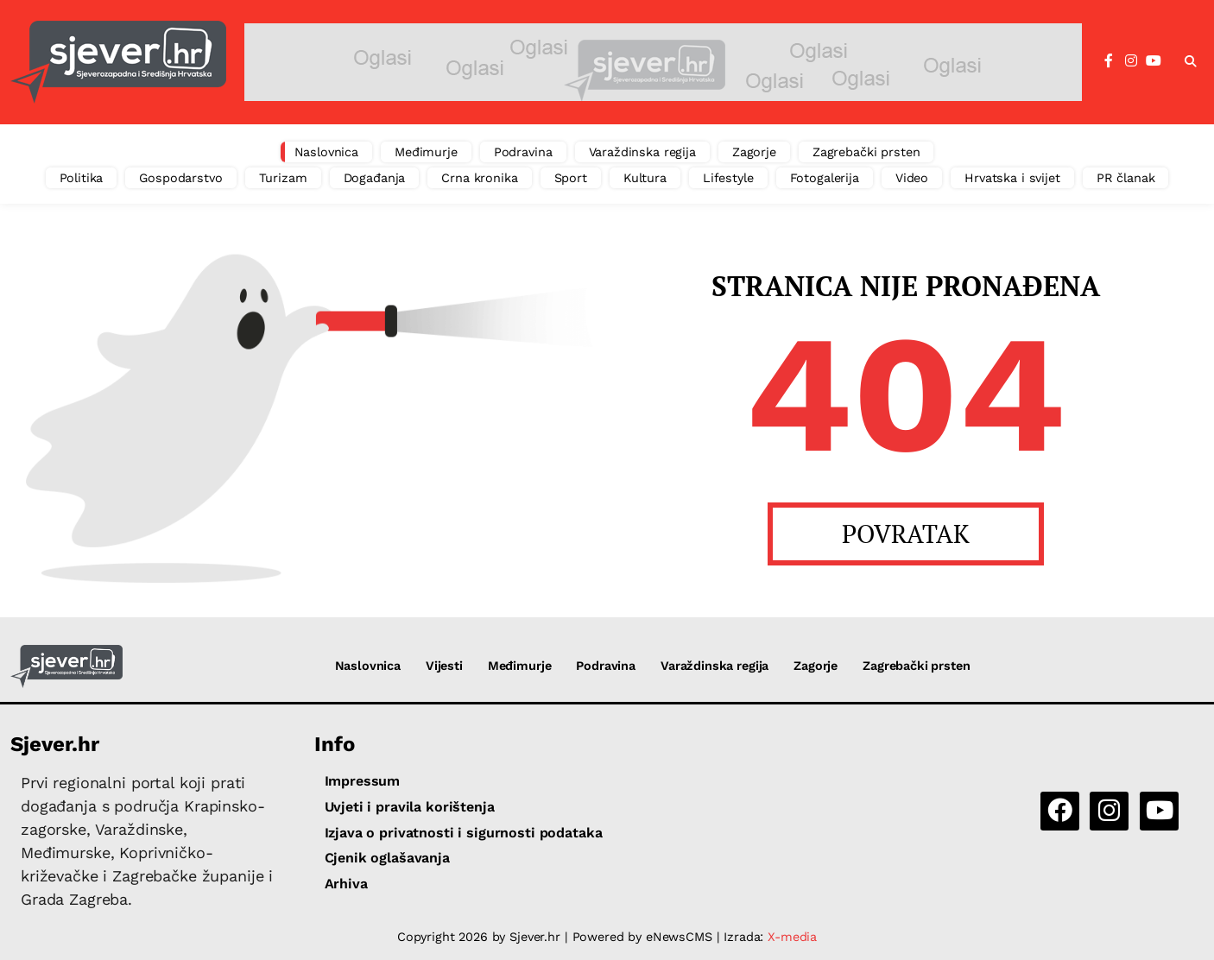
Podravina (523, 152)
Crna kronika (479, 178)
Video (911, 178)
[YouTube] (1153, 61)
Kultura (645, 178)
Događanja (375, 178)
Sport (570, 178)
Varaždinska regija (642, 152)
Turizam (283, 178)
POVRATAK (906, 533)
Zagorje (754, 152)
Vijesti (444, 666)
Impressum (363, 781)
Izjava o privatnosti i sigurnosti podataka (464, 832)
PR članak (1126, 178)
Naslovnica (326, 152)
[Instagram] (1131, 61)
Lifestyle (728, 178)
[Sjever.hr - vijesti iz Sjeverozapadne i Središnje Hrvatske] (118, 62)
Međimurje (426, 152)
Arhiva (346, 883)
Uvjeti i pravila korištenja (410, 807)
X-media (792, 937)
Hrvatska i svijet (1012, 178)
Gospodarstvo (180, 178)
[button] (1191, 62)
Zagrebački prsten (866, 152)
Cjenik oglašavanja (387, 857)
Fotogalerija (824, 178)
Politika (82, 178)
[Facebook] (1108, 61)
